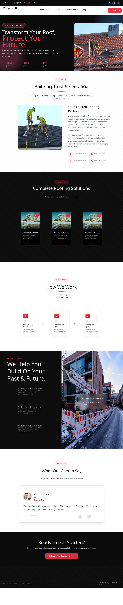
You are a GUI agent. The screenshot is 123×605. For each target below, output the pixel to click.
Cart (50, 9)
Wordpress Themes (13, 8)
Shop (84, 9)
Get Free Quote (13, 82)
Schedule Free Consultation (61, 573)
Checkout (59, 9)
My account (71, 9)
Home (42, 9)
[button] (32, 533)
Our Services (34, 82)
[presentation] (85, 534)
